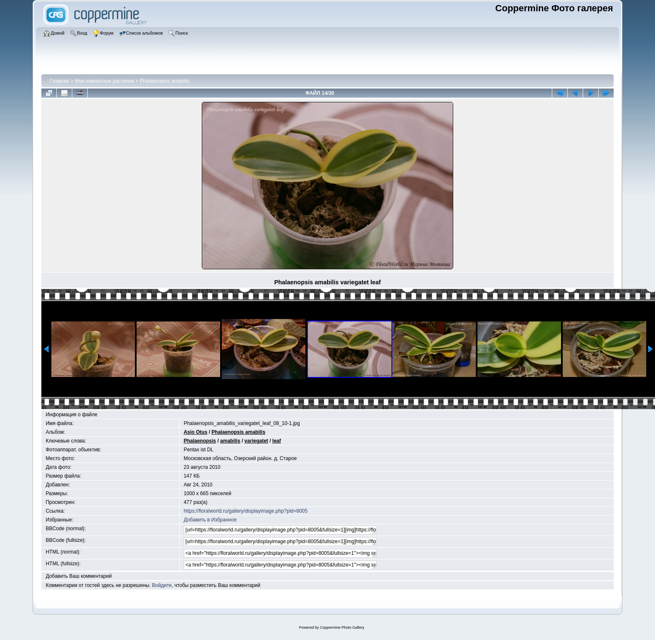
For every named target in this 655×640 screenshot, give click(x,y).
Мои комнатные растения (104, 81)
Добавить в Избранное (210, 520)
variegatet (256, 441)
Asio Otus (196, 432)
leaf (276, 441)
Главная (59, 81)
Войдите (162, 585)
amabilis (230, 441)
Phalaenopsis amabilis (165, 81)
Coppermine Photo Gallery (342, 627)
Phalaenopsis (200, 441)
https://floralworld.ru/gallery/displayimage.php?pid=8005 (246, 511)
